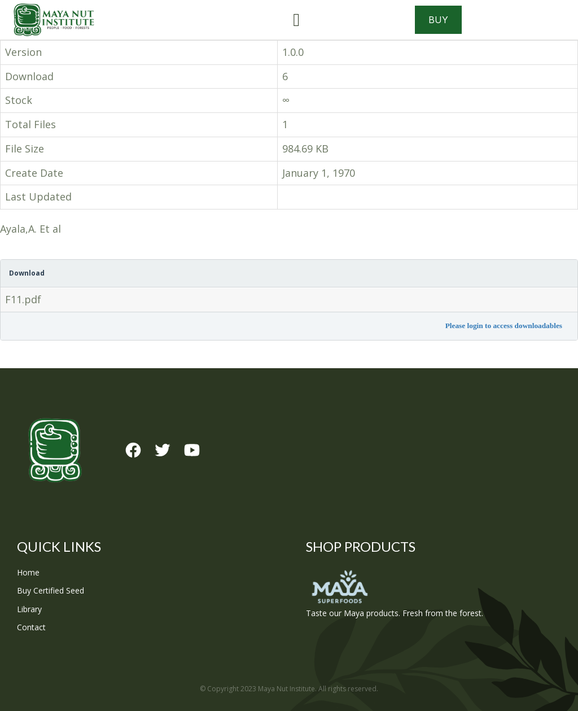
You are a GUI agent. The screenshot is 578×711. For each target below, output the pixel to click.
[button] (296, 20)
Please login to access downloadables (503, 325)
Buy (438, 19)
